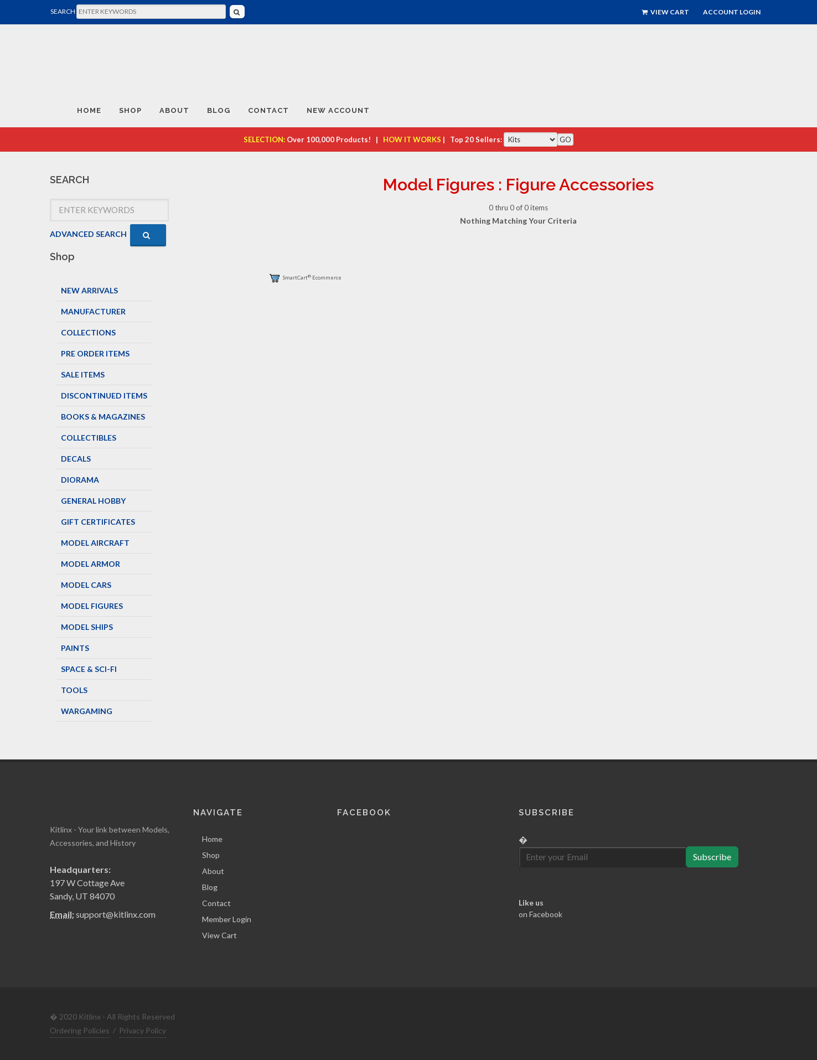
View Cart (665, 12)
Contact (216, 903)
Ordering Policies (80, 1030)
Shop (211, 855)
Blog (210, 887)
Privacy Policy (142, 1030)
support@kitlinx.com (116, 914)
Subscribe (712, 856)
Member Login (226, 919)
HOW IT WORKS (412, 139)
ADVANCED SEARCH (88, 234)
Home (212, 839)
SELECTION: (264, 139)
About (213, 871)
